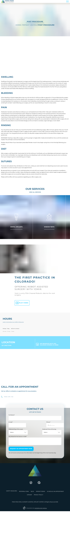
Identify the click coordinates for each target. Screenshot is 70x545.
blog (32, 526)
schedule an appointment (55, 526)
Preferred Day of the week (18, 464)
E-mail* (13, 457)
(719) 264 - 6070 (7, 429)
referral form (24, 526)
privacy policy (38, 528)
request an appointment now (24, 485)
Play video (20, 328)
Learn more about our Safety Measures (15, 346)
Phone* (41, 457)
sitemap (29, 528)
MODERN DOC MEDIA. (41, 541)
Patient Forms (40, 526)
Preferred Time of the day (45, 464)
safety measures (11, 526)
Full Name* (14, 450)
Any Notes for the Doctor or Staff (20, 472)
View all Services (35, 209)
